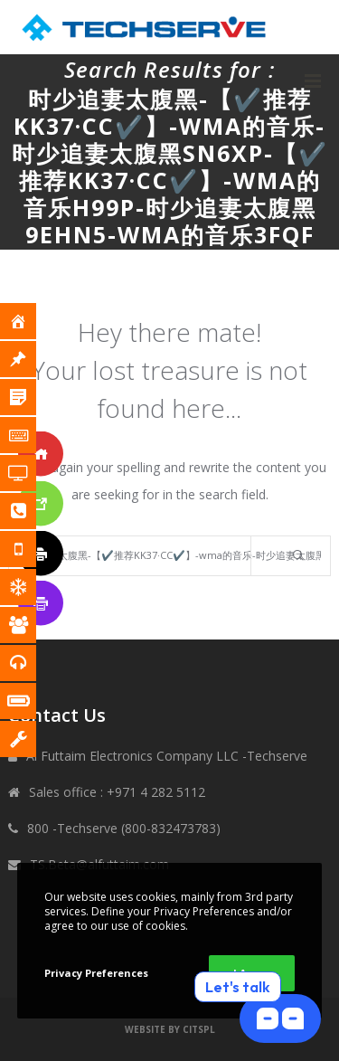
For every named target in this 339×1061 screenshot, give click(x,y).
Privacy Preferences (96, 973)
